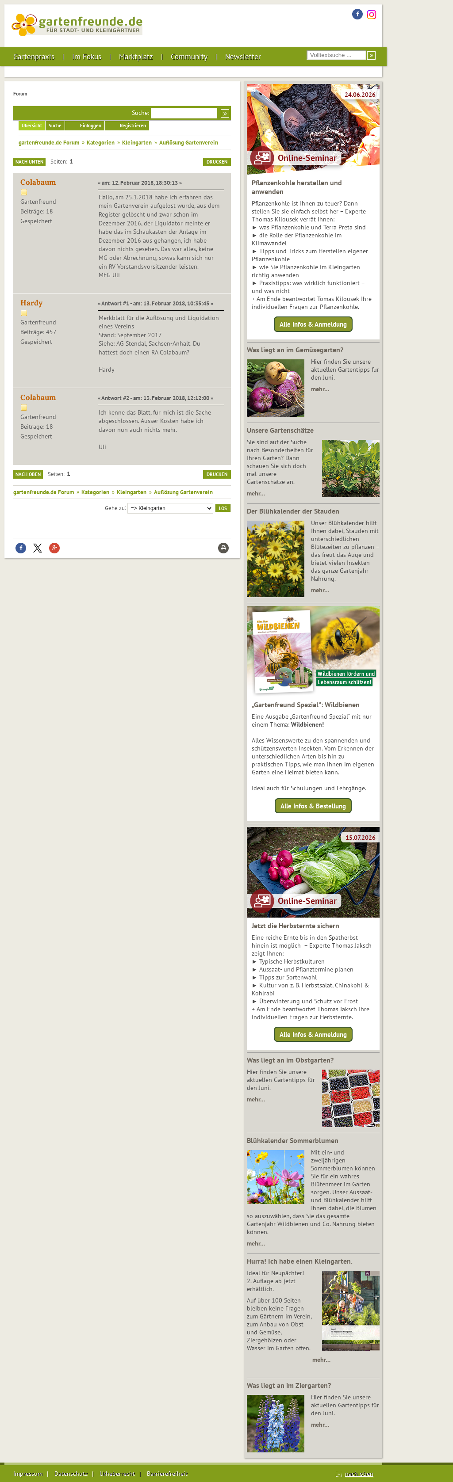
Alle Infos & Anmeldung (313, 324)
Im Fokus (86, 56)
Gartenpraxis (33, 56)
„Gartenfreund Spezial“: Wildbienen (306, 704)
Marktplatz (136, 56)
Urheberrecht (117, 1474)
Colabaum (38, 182)
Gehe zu (115, 507)
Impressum (27, 1474)
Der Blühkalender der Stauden (293, 511)
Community (189, 56)
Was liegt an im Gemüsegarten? (295, 349)
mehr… (320, 389)
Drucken (217, 162)
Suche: (140, 113)
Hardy (31, 303)
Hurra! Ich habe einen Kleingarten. (300, 1261)
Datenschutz (71, 1474)
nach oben (359, 1474)
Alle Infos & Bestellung (313, 805)
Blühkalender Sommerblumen (292, 1140)
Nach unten (29, 162)
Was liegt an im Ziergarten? (289, 1385)
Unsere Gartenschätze (280, 430)
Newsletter (243, 56)
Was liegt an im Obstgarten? (290, 1059)
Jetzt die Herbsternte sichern (295, 925)
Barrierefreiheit (167, 1474)
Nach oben (28, 474)
